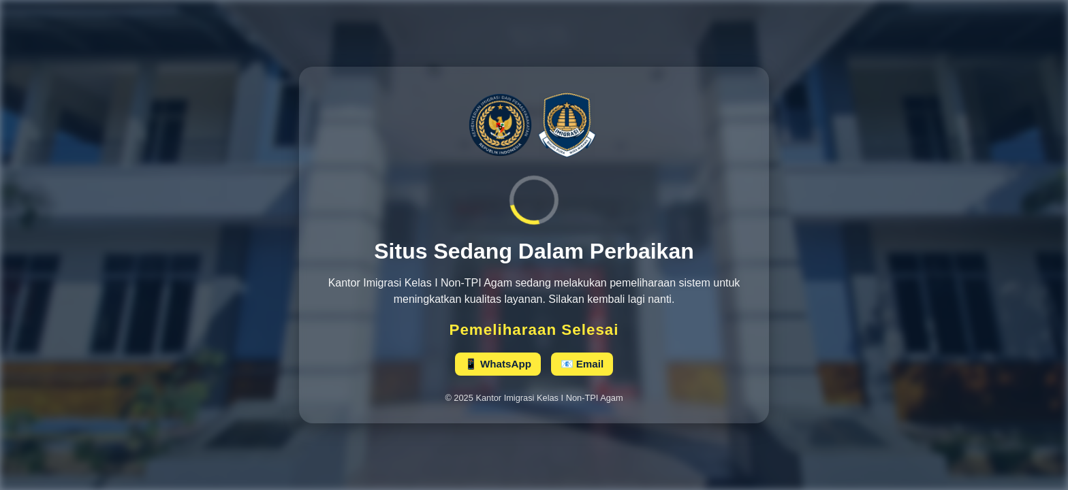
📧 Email (582, 364)
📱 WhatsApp (498, 364)
